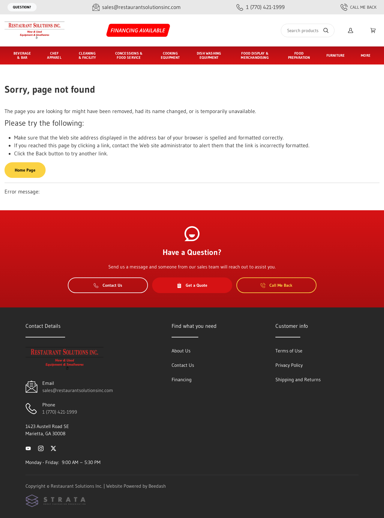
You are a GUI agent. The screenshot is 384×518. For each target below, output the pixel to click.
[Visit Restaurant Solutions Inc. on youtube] (28, 448)
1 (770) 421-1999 (59, 412)
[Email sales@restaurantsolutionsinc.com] (136, 7)
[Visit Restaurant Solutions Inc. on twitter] (53, 448)
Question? (22, 7)
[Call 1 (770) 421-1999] (260, 7)
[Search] (307, 30)
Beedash (157, 486)
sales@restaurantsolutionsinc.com (77, 390)
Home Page (25, 170)
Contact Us (108, 285)
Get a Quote (192, 285)
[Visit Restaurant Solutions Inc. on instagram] (41, 448)
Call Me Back (358, 7)
